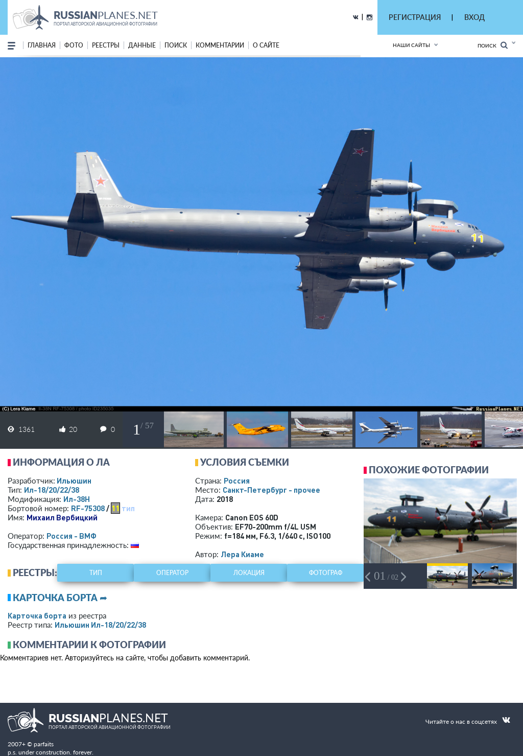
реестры (106, 45)
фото (73, 45)
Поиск (493, 45)
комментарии (220, 45)
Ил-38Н (76, 498)
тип (128, 508)
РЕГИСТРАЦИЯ (415, 17)
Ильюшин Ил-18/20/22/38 (100, 624)
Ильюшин (74, 480)
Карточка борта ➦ (60, 597)
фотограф (325, 573)
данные (142, 45)
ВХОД (474, 17)
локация (249, 573)
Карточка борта (37, 615)
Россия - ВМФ (71, 535)
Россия (237, 480)
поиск (175, 45)
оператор (172, 573)
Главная (42, 45)
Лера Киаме (242, 554)
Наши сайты (411, 45)
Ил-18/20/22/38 (51, 489)
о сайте (266, 45)
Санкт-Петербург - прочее (271, 489)
